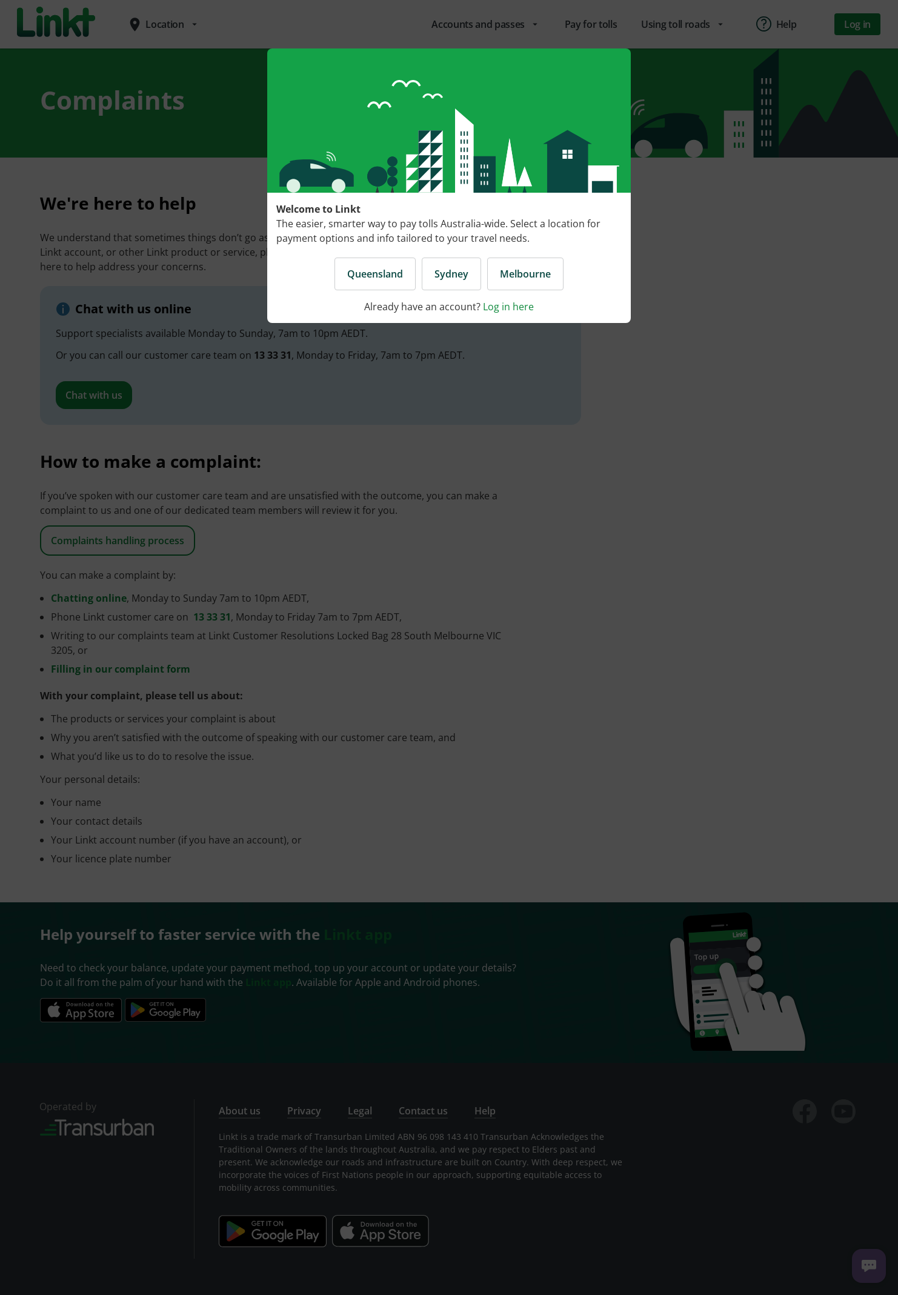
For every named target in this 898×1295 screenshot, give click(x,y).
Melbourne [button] (525, 274)
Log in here (508, 306)
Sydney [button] (451, 274)
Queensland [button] (375, 274)
